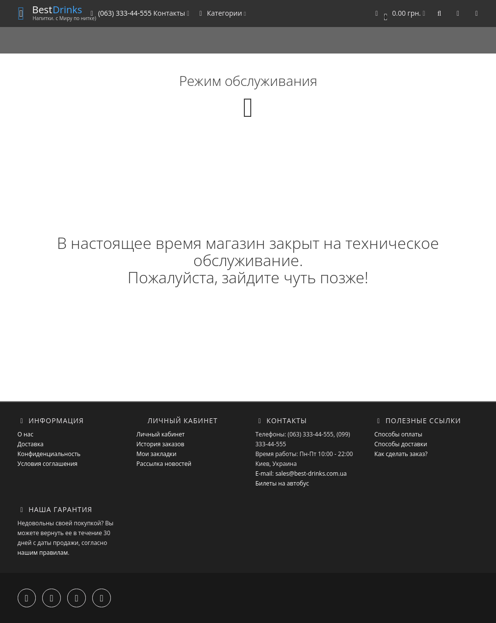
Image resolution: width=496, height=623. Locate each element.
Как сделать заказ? (400, 454)
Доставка (31, 444)
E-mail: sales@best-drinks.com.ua (301, 473)
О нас (25, 434)
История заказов (160, 444)
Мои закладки (156, 454)
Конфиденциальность (49, 454)
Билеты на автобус (282, 483)
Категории (221, 13)
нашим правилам (43, 552)
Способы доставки (400, 444)
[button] (398, 13)
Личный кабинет (160, 434)
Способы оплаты (398, 434)
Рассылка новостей (163, 464)
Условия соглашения (48, 464)
